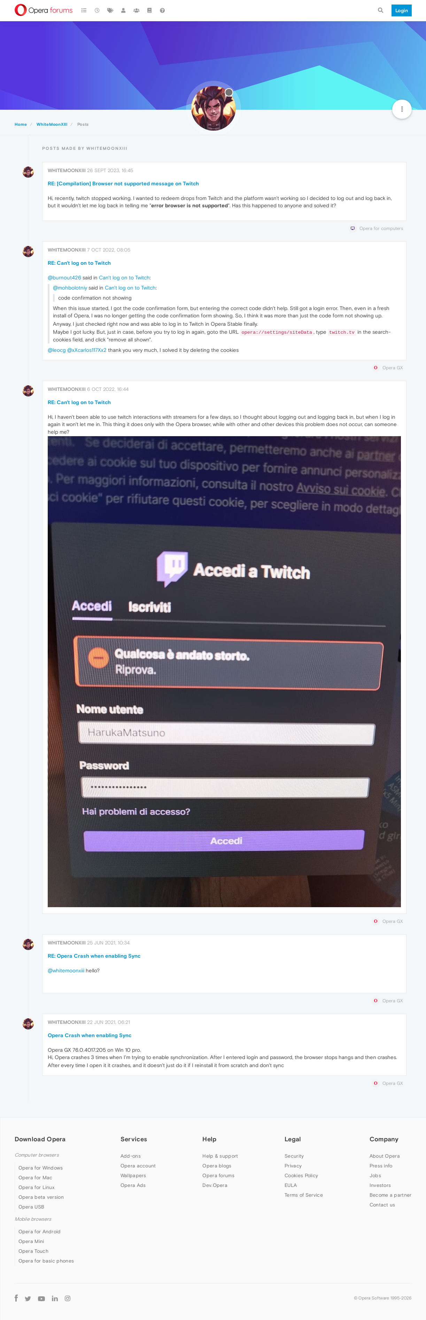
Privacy (293, 1165)
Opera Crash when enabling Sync (89, 1035)
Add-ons (131, 1156)
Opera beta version (41, 1197)
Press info (381, 1165)
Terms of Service (304, 1195)
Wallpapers (133, 1175)
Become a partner (391, 1195)
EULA (291, 1185)
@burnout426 (64, 277)
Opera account (138, 1165)
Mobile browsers (33, 1219)
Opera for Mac (35, 1177)
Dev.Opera (214, 1185)
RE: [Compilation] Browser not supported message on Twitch (123, 183)
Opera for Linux (36, 1187)
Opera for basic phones (46, 1261)
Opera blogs (216, 1165)
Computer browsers (37, 1155)
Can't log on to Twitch (124, 277)
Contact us (382, 1204)
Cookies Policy (301, 1175)
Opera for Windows (40, 1168)
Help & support (220, 1156)
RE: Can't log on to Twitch (79, 263)
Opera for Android (39, 1231)
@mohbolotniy (70, 288)
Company (384, 1139)
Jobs (375, 1175)
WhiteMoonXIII (67, 170)
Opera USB (31, 1207)
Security (294, 1156)
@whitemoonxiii (66, 970)
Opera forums (218, 1175)
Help (209, 1139)
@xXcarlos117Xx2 (87, 350)
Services (134, 1139)
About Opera (385, 1156)
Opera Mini (31, 1241)
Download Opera (40, 1139)
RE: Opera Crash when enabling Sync (94, 956)
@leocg (57, 350)
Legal (293, 1139)
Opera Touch (33, 1251)
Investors (380, 1185)
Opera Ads (133, 1185)
